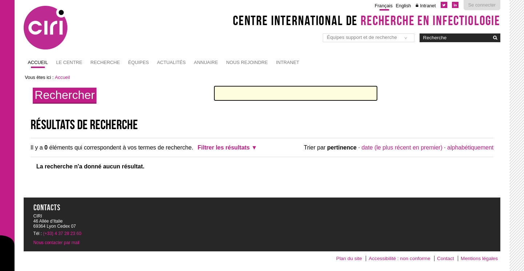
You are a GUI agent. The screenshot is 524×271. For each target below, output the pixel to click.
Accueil (38, 62)
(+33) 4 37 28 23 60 (62, 233)
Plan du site (349, 258)
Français (384, 5)
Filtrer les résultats (224, 147)
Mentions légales (479, 258)
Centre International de (366, 20)
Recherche (105, 62)
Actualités (171, 62)
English (403, 5)
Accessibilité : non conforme (399, 258)
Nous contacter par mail (56, 242)
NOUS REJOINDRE (246, 62)
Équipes (138, 62)
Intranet (428, 5)
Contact (445, 258)
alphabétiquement (470, 147)
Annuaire (206, 62)
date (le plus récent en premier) (401, 147)
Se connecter (482, 5)
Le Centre (69, 62)
